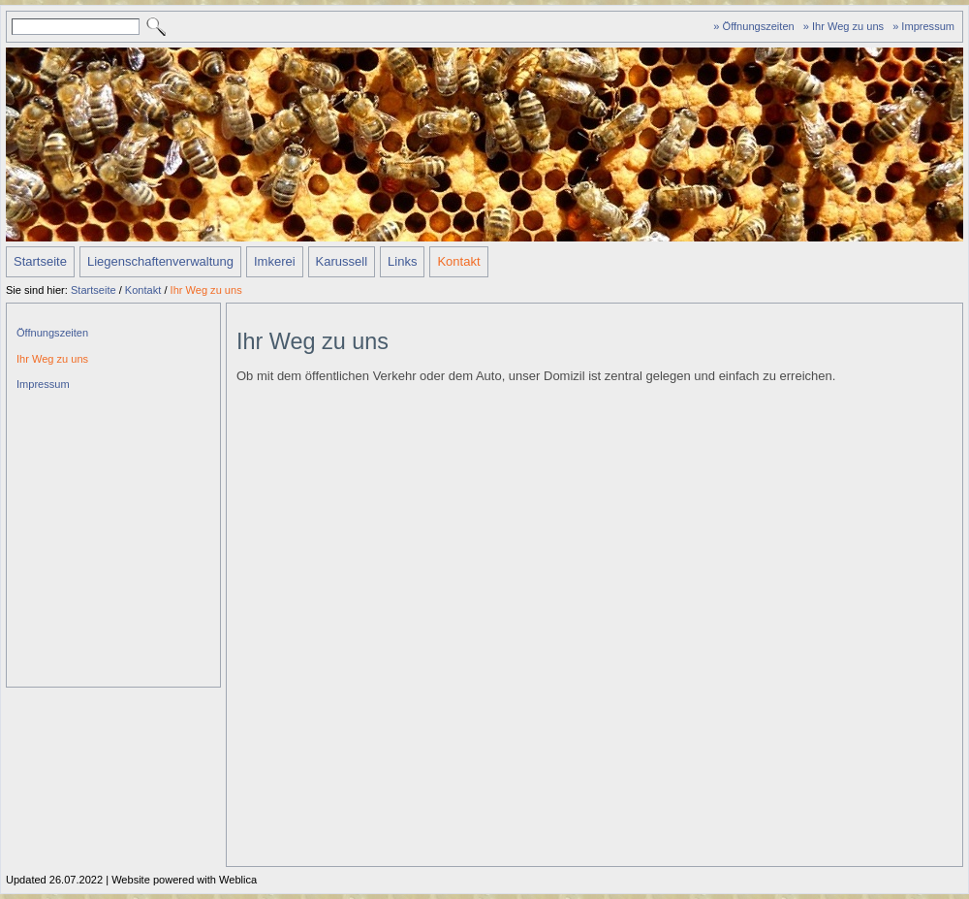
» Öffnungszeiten (753, 26)
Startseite (40, 261)
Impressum (43, 384)
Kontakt (458, 261)
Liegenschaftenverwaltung (160, 261)
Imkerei (275, 261)
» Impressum (923, 26)
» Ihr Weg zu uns (843, 26)
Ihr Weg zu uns (206, 290)
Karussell (341, 261)
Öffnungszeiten (52, 332)
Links (402, 261)
